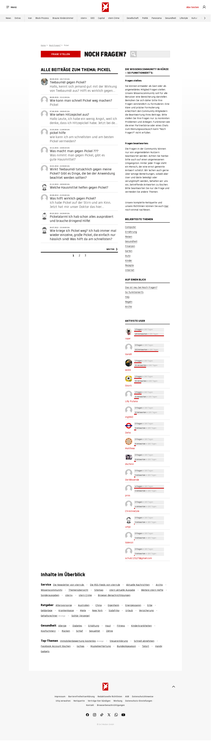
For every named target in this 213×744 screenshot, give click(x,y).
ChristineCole (132, 511)
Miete (83, 610)
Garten (128, 250)
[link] (204, 7)
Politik (145, 18)
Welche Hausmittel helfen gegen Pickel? (79, 187)
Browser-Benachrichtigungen (114, 595)
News (8, 18)
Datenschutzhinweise (142, 696)
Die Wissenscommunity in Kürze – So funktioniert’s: (147, 70)
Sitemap (98, 589)
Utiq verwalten (63, 701)
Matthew (130, 448)
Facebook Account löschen (56, 646)
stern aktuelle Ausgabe (122, 589)
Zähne (109, 630)
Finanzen (130, 246)
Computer (130, 226)
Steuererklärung (119, 640)
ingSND (129, 416)
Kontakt (90, 705)
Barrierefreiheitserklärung (81, 696)
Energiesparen (133, 605)
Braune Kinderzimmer (62, 18)
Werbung (117, 701)
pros (127, 495)
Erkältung (93, 625)
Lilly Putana (131, 401)
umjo (127, 526)
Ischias (80, 646)
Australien (83, 605)
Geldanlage (46, 610)
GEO (92, 18)
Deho (128, 432)
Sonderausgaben (50, 595)
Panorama (157, 18)
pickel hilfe (57, 133)
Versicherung (146, 610)
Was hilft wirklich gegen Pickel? (73, 198)
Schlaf (79, 630)
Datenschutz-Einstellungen (138, 701)
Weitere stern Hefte (152, 589)
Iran (30, 18)
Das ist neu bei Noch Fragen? (141, 287)
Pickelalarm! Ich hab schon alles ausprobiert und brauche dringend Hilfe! (81, 218)
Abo (192, 7)
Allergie (62, 625)
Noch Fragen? (55, 45)
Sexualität (94, 630)
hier (166, 206)
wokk (128, 369)
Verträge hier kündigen (99, 701)
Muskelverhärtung (100, 646)
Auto (127, 255)
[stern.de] (105, 7)
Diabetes (77, 625)
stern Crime (113, 18)
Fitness (121, 625)
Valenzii (129, 542)
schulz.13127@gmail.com (138, 558)
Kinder (128, 260)
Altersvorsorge (64, 605)
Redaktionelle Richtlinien (110, 696)
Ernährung (131, 231)
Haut (108, 625)
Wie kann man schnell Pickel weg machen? (81, 100)
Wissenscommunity (51, 589)
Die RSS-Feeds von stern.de (105, 584)
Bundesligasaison (126, 646)
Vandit (128, 354)
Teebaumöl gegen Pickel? (68, 82)
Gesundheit (170, 18)
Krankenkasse (66, 610)
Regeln (128, 301)
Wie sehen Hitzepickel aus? (69, 114)
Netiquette (79, 701)
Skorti (128, 385)
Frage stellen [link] (60, 54)
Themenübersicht (78, 589)
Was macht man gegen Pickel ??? (74, 151)
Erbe (149, 605)
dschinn (129, 463)
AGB (127, 696)
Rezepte (129, 265)
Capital (101, 18)
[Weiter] (204, 18)
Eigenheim (113, 605)
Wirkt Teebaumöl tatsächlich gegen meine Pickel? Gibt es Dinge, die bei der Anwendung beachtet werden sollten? (82, 173)
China (99, 605)
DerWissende (132, 479)
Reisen (128, 236)
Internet (129, 270)
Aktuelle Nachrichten (138, 584)
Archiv (128, 306)
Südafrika (114, 610)
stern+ (84, 18)
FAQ (127, 296)
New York (97, 610)
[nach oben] (173, 686)
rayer (128, 338)
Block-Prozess (42, 18)
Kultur (194, 18)
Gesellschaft (133, 18)
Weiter (110, 249)
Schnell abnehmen (144, 640)
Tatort (145, 646)
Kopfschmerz (48, 630)
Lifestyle (184, 18)
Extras (18, 18)
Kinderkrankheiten (141, 625)
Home (43, 45)
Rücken (66, 630)
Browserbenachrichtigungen (111, 705)
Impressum (60, 696)
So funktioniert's (134, 292)
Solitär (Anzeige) (80, 615)
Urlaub (129, 610)
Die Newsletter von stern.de (69, 584)
